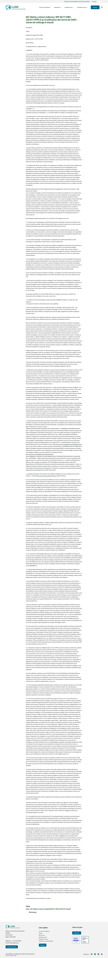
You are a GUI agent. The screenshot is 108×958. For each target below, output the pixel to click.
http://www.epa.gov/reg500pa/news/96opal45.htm (39, 454)
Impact (40, 933)
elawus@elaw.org (14, 942)
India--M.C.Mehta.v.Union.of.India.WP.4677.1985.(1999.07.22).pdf (48, 909)
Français (94, 1)
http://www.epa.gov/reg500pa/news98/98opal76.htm (67, 444)
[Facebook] (91, 954)
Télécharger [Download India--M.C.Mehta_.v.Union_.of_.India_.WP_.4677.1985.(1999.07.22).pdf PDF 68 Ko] (32, 912)
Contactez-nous (11, 947)
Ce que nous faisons (45, 7)
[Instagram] (95, 954)
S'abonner (76, 933)
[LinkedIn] (98, 954)
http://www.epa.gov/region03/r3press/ (46, 475)
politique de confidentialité (46, 941)
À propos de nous (82, 7)
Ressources (58, 7)
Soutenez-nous (70, 7)
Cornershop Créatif (12, 955)
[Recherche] (102, 7)
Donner (95, 7)
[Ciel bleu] (102, 954)
